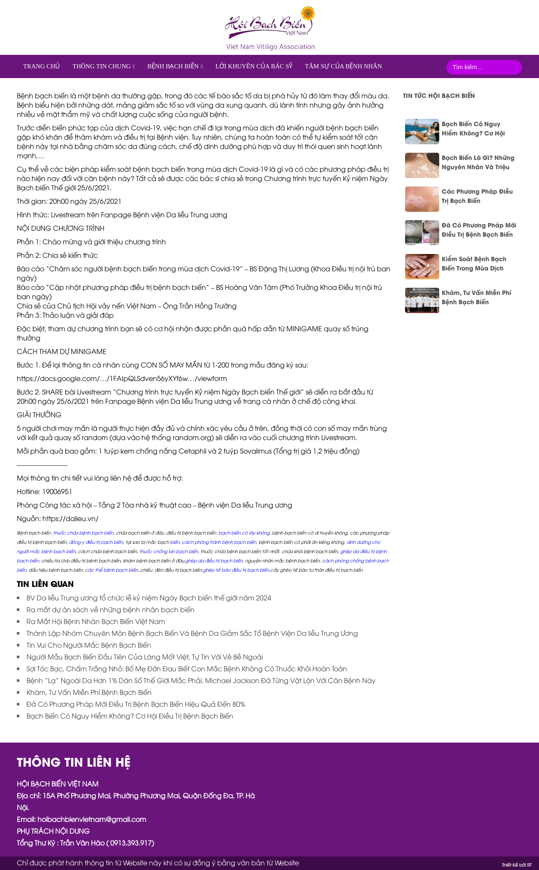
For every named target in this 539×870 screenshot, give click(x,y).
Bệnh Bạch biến (173, 66)
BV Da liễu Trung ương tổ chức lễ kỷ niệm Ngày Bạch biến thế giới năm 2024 (149, 597)
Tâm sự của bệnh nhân (343, 66)
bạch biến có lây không (244, 532)
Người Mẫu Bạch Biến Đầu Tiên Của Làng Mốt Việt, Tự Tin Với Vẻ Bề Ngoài (145, 656)
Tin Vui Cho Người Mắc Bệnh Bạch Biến (89, 644)
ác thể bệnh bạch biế (111, 570)
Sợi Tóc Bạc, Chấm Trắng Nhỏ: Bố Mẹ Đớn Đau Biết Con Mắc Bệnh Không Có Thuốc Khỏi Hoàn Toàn (187, 668)
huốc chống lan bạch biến (169, 551)
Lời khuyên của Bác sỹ (254, 66)
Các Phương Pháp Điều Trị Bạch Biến (477, 195)
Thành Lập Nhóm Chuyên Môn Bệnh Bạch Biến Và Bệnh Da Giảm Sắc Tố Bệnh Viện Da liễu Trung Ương (192, 633)
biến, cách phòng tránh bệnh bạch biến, (213, 542)
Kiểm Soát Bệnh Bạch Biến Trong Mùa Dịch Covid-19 (474, 263)
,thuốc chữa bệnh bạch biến (82, 532)
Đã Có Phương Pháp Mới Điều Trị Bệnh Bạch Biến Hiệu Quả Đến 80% (136, 703)
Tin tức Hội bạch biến (439, 95)
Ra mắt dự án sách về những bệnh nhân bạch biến (111, 609)
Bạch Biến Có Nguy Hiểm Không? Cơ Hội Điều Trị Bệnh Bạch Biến (130, 715)
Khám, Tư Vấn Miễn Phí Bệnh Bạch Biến (89, 692)
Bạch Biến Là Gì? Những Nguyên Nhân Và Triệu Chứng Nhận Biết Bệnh (478, 162)
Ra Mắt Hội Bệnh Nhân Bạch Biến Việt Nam (96, 621)
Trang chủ (41, 66)
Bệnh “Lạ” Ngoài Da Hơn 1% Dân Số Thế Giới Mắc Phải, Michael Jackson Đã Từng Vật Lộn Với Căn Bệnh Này (201, 680)
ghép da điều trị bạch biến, (214, 560)
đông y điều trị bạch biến (96, 542)
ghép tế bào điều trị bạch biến (236, 570)
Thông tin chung (101, 66)
